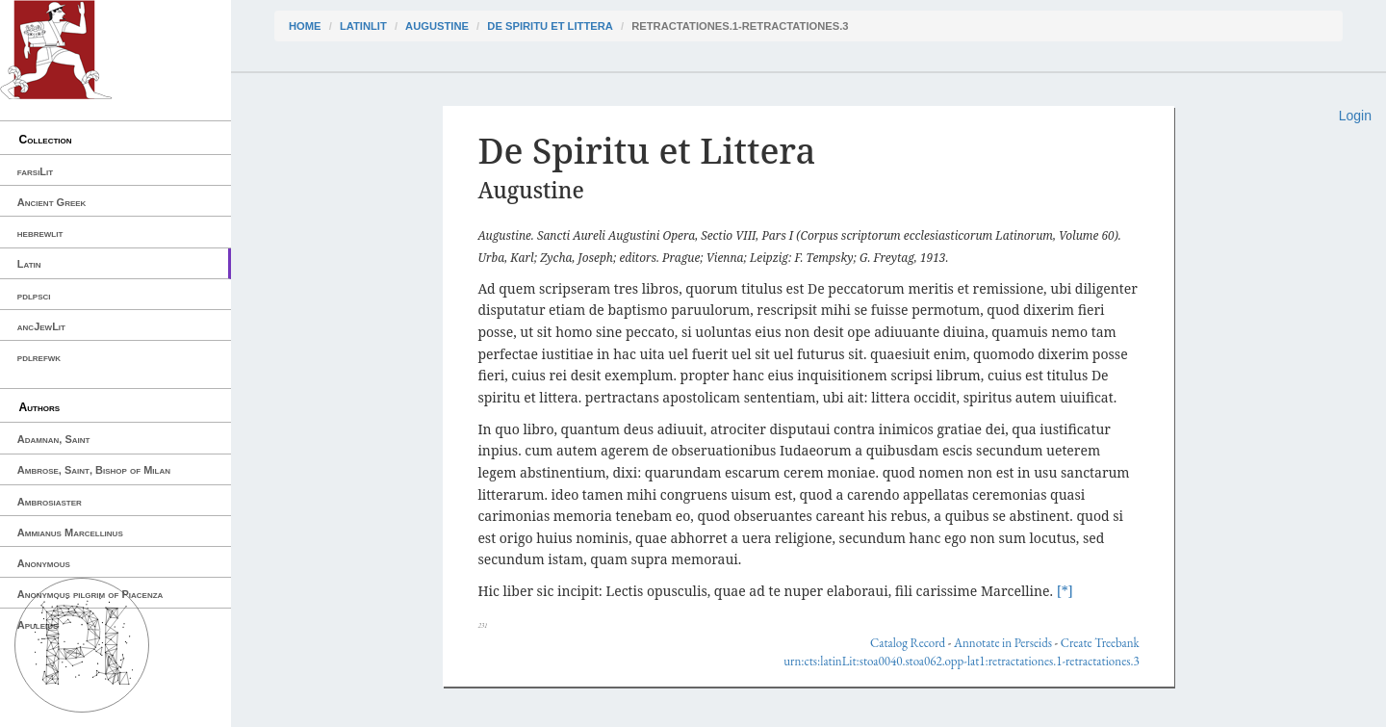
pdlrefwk (39, 357)
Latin (29, 264)
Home (305, 26)
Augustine (437, 26)
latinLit (363, 26)
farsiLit (35, 171)
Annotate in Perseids (1003, 643)
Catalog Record (907, 643)
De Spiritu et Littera (550, 26)
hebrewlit (40, 233)
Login (1355, 115)
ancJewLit (41, 326)
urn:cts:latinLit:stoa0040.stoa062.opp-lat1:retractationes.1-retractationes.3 (961, 661)
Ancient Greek (52, 202)
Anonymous (43, 563)
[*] (1065, 591)
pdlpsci (34, 295)
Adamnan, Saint (53, 439)
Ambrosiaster (49, 501)
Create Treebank (1100, 643)
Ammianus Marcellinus (70, 532)
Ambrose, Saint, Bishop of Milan (93, 470)
